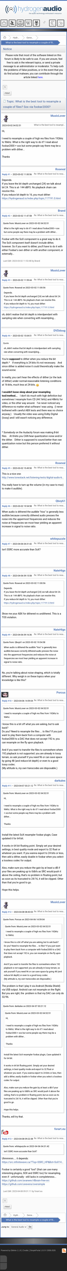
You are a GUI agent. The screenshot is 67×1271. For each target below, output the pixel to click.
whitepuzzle (57, 538)
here (40, 77)
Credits (26, 1250)
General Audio (29, 37)
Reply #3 (6, 280)
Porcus (61, 692)
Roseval (60, 169)
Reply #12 (6, 912)
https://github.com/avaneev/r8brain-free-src (25, 1180)
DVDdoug (59, 330)
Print (7, 93)
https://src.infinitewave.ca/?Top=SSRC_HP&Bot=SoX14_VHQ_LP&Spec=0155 (33, 1162)
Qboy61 (60, 501)
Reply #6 (6, 506)
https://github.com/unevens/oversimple (23, 1184)
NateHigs (59, 570)
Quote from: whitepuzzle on (26, 1146)
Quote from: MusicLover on (26, 223)
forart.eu (59, 1129)
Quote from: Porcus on (24, 919)
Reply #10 (6, 701)
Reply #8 (6, 576)
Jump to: (5, 1227)
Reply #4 (6, 336)
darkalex (59, 780)
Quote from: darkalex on (24, 1006)
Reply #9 (6, 635)
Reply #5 (6, 468)
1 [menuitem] (5, 87)
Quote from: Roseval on (24, 287)
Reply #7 (6, 544)
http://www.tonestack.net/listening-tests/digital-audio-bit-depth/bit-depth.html (33, 477)
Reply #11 (6, 786)
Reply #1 (6, 174)
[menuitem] (7, 93)
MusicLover (58, 115)
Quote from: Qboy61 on (24, 642)
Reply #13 (6, 1139)
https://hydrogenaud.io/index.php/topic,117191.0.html (31, 198)
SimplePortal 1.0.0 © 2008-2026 (43, 1250)
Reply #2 (6, 216)
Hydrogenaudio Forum (16, 37)
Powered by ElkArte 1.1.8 (11, 1250)
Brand (61, 210)
